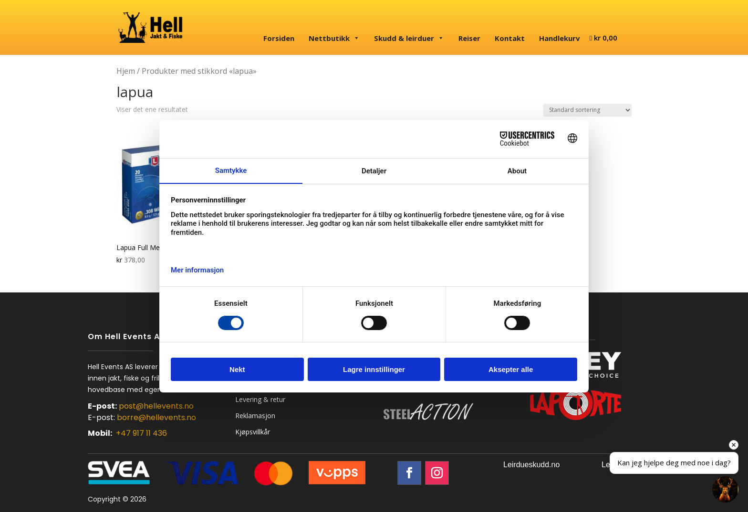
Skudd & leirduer (409, 38)
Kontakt (510, 38)
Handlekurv (559, 38)
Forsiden (278, 38)
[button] (725, 489)
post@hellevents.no (156, 406)
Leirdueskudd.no (531, 465)
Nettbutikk (334, 38)
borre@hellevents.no (156, 417)
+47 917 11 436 (141, 433)
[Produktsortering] (587, 110)
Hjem (125, 71)
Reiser (469, 38)
